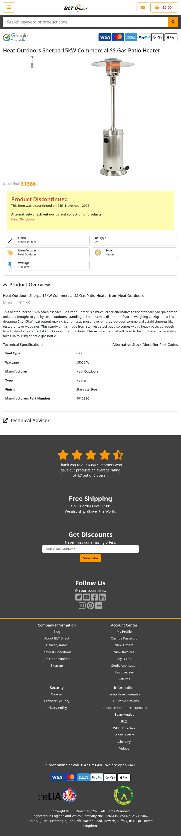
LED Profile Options (124, 701)
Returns (124, 679)
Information (124, 687)
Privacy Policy (57, 707)
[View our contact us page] (143, 7)
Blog (56, 631)
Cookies (57, 694)
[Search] (173, 22)
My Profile (124, 631)
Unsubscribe (124, 672)
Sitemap (57, 665)
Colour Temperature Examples (124, 707)
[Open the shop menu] (9, 7)
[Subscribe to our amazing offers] (90, 549)
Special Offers (124, 735)
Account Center (124, 625)
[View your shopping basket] (164, 7)
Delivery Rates (56, 645)
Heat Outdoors (23, 219)
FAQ (124, 721)
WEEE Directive (124, 728)
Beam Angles (124, 714)
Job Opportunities (56, 658)
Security (57, 687)
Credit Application (124, 665)
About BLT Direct (56, 638)
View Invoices (124, 652)
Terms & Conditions (56, 652)
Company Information (57, 625)
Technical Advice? (26, 420)
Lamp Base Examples (124, 694)
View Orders (124, 645)
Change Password (124, 638)
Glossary (124, 741)
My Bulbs (124, 658)
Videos (124, 748)
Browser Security (56, 701)
